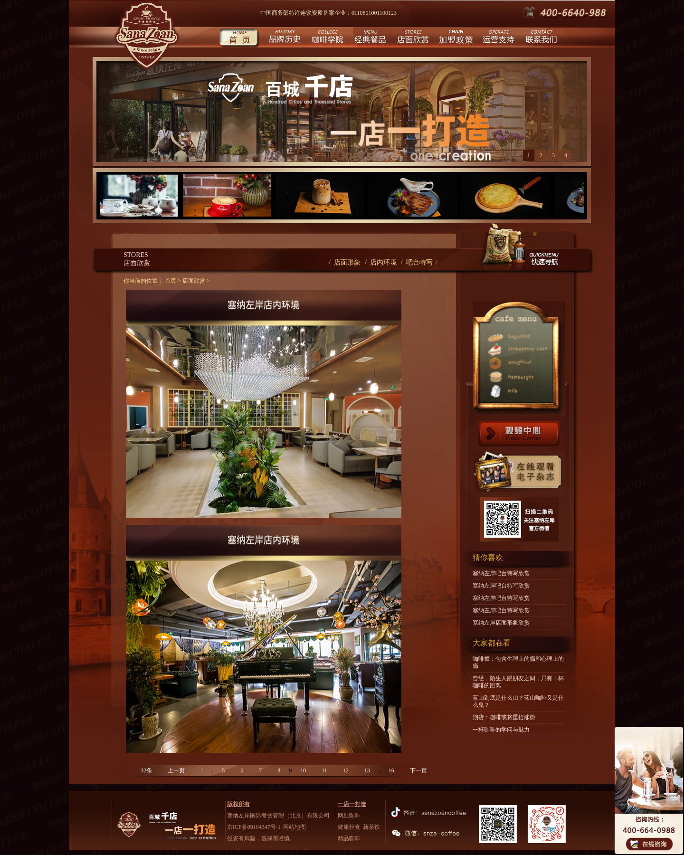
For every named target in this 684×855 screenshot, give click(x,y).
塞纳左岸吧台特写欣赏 (501, 573)
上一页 (176, 770)
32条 (146, 770)
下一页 (418, 770)
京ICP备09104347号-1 (254, 827)
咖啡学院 (326, 38)
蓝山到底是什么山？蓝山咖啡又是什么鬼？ (518, 701)
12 (346, 770)
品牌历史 (284, 38)
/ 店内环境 (381, 262)
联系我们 (540, 38)
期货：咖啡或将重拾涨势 (504, 717)
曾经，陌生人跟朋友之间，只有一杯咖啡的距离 (518, 682)
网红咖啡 (349, 815)
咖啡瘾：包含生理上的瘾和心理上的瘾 (518, 662)
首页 (238, 38)
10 (303, 770)
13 (367, 770)
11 (324, 770)
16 (391, 770)
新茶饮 (371, 827)
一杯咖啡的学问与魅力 (501, 729)
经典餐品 (369, 38)
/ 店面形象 (345, 262)
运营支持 (497, 38)
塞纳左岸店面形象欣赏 (501, 622)
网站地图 (294, 827)
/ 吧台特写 (417, 262)
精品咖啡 (349, 838)
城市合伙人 (455, 38)
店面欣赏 (412, 38)
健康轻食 (349, 827)
